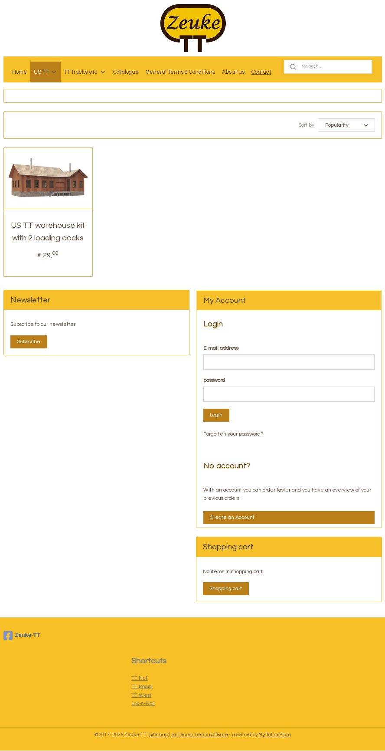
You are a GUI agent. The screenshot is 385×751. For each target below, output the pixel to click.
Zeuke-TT (21, 636)
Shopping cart (225, 589)
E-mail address (220, 348)
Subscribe (28, 342)
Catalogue (126, 72)
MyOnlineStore (274, 735)
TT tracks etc (85, 72)
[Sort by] (346, 125)
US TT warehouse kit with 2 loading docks (48, 232)
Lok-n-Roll (143, 704)
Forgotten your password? (233, 434)
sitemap (159, 735)
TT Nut (139, 679)
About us (233, 72)
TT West (141, 696)
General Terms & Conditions (180, 72)
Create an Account (232, 518)
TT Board (142, 687)
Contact (261, 72)
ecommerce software (204, 735)
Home (19, 72)
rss (174, 735)
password (214, 381)
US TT (45, 72)
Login (216, 415)
